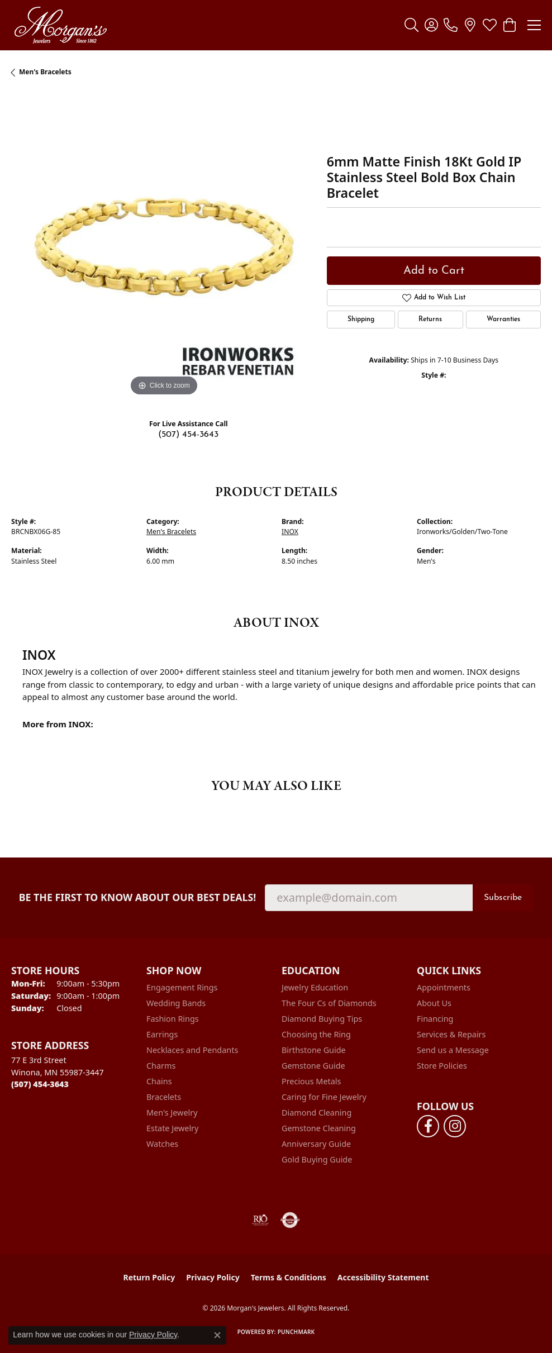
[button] (411, 25)
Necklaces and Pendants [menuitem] (192, 1050)
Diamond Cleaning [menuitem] (316, 1112)
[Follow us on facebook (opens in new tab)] (428, 1126)
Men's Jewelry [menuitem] (172, 1112)
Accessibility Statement (383, 1277)
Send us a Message (453, 1050)
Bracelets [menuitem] (163, 1097)
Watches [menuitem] (162, 1143)
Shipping (361, 319)
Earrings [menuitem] (162, 1034)
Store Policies (442, 1065)
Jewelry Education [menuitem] (315, 987)
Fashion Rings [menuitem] (172, 1018)
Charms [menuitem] (160, 1065)
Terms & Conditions (288, 1277)
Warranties (503, 319)
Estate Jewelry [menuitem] (172, 1128)
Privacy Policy (212, 1277)
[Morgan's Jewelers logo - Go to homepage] (60, 25)
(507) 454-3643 (188, 434)
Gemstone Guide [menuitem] (313, 1065)
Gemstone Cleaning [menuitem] (319, 1128)
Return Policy (149, 1277)
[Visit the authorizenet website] (290, 1220)
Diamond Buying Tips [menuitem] (322, 1018)
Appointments (443, 987)
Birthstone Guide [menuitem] (314, 1050)
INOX (290, 531)
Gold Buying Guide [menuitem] (317, 1159)
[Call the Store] (40, 1084)
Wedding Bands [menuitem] (176, 1003)
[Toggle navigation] (534, 25)
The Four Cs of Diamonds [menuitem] (329, 1003)
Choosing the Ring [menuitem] (316, 1034)
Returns (430, 319)
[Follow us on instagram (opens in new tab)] (455, 1126)
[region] (163, 246)
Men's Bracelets (45, 72)
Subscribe (503, 897)
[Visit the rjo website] (260, 1220)
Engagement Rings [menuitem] (182, 987)
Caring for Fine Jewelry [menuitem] (324, 1097)
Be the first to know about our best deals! (137, 897)
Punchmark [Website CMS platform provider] (296, 1332)
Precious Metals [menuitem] (311, 1081)
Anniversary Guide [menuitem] (316, 1143)
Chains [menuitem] (159, 1081)
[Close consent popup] (217, 1335)
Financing (435, 1018)
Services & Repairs (451, 1034)
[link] (451, 25)
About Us (434, 1003)
